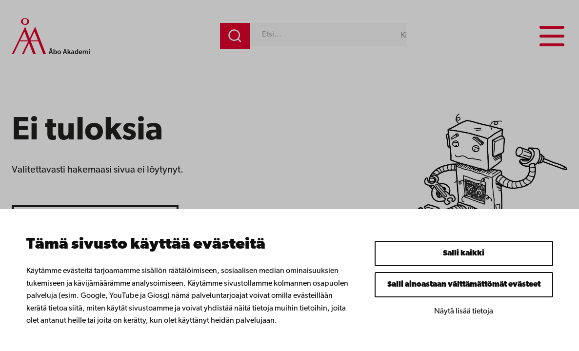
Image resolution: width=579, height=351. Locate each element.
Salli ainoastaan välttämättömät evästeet (463, 285)
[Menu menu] (552, 36)
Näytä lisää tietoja (463, 311)
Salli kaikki (463, 253)
